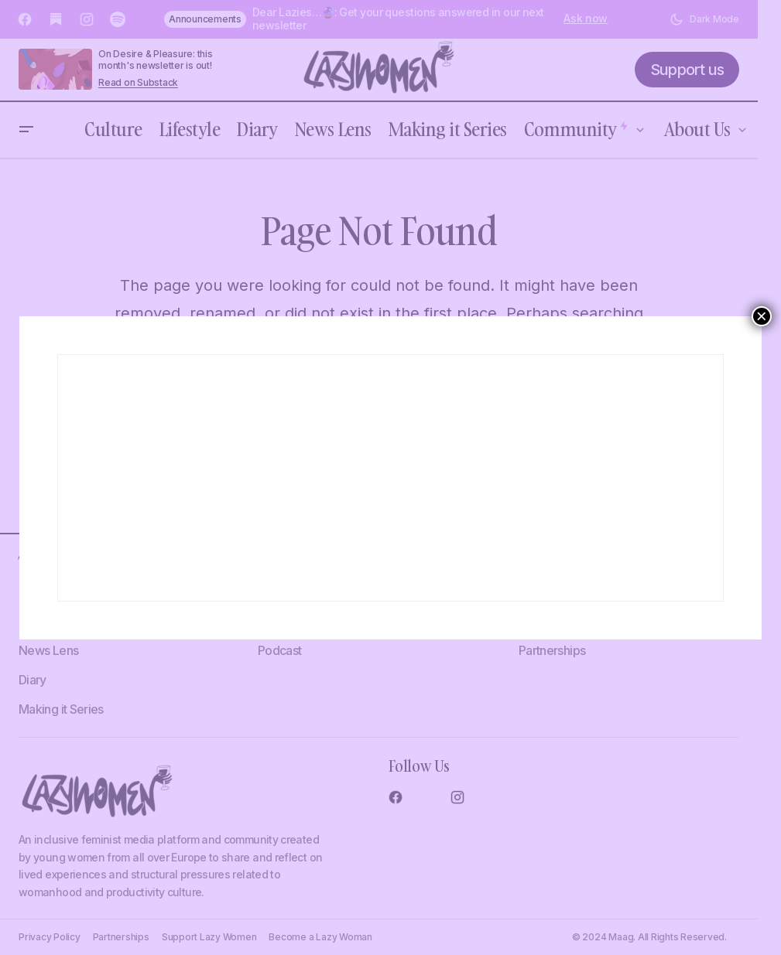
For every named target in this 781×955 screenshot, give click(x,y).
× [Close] (761, 316)
